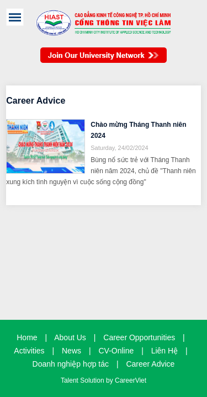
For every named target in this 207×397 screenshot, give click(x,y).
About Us (70, 337)
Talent (70, 380)
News (71, 350)
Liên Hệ (164, 350)
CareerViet (130, 380)
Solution (93, 380)
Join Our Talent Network (103, 60)
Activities (29, 350)
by (110, 380)
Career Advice (150, 364)
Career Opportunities (139, 337)
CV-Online (116, 350)
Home (27, 337)
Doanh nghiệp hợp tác (71, 364)
